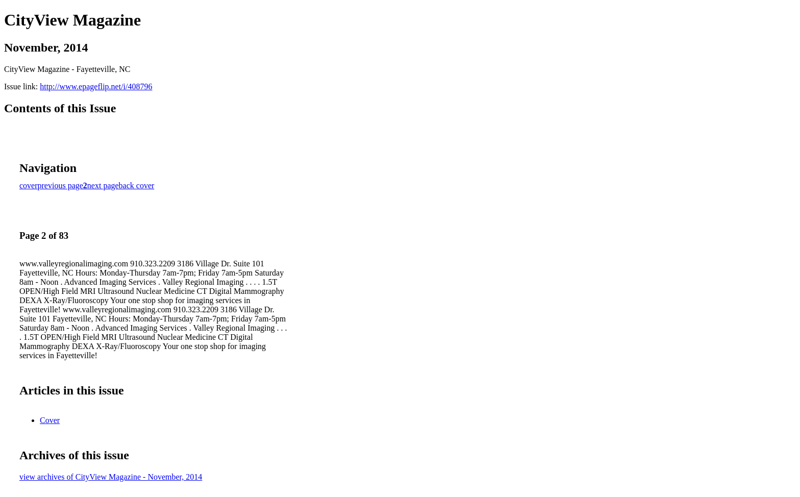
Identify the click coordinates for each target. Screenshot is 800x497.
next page (103, 185)
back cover (137, 185)
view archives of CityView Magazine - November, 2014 (110, 477)
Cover (50, 420)
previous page (60, 185)
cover (28, 185)
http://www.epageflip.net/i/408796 (96, 86)
